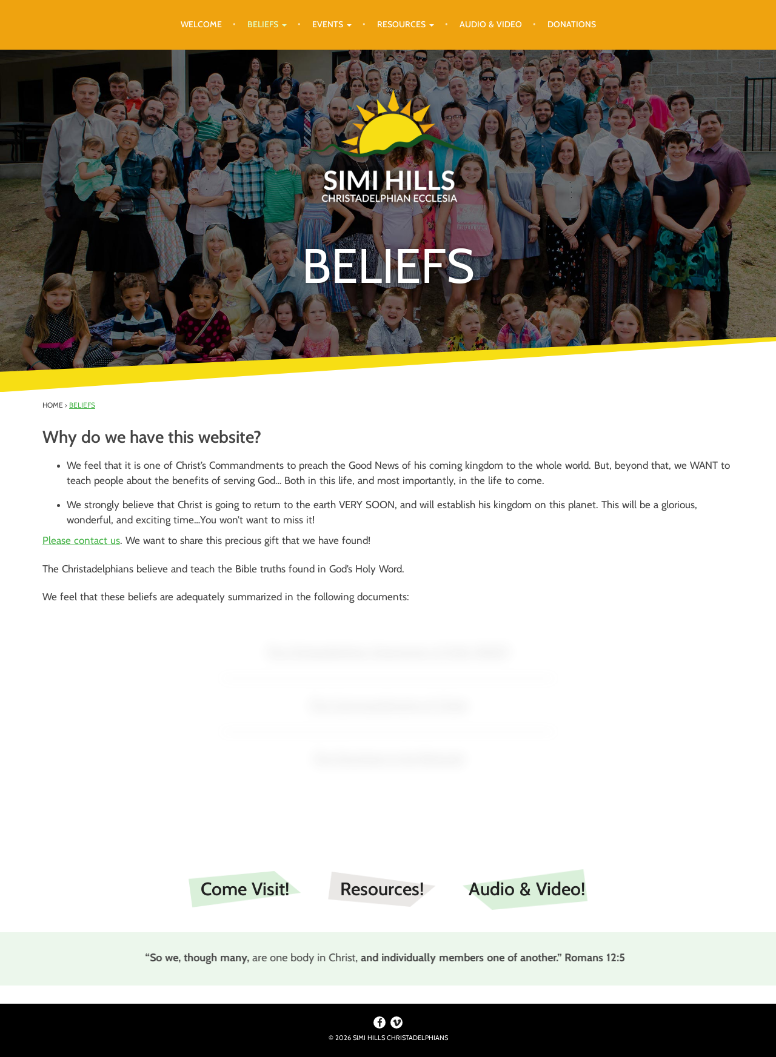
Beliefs (267, 24)
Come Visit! (245, 889)
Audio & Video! (527, 889)
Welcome (201, 24)
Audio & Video (491, 24)
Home (52, 404)
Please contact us (81, 540)
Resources (405, 24)
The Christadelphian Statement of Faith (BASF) (388, 651)
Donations (571, 24)
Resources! (382, 889)
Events (332, 24)
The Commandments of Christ (388, 704)
